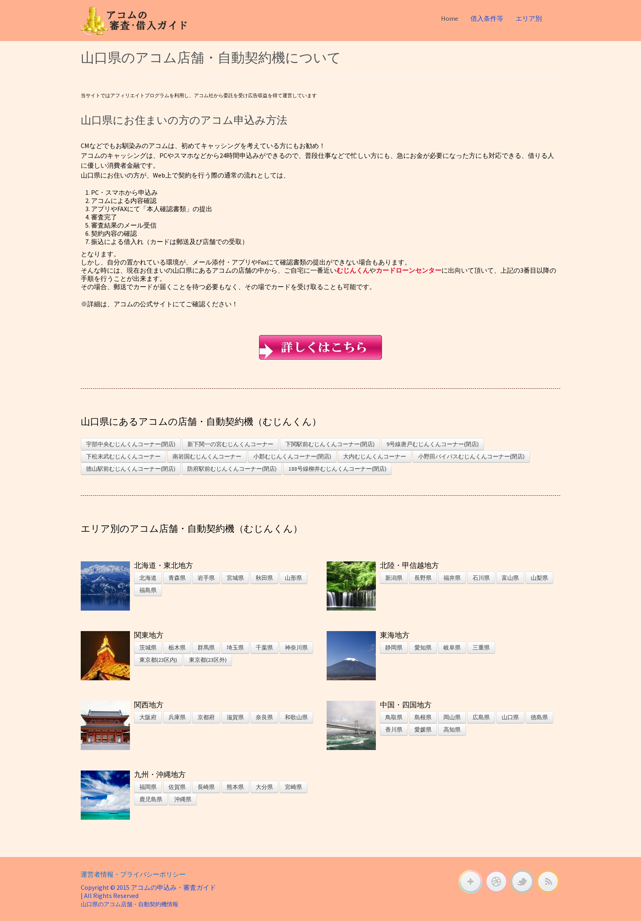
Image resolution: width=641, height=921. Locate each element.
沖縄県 (182, 799)
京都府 (206, 717)
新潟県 (393, 577)
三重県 (481, 647)
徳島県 (539, 717)
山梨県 (539, 577)
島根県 (423, 717)
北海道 (148, 577)
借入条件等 (487, 18)
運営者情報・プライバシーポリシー (133, 874)
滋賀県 (235, 717)
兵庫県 (177, 717)
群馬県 (206, 647)
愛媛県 (423, 729)
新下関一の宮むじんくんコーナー (230, 444)
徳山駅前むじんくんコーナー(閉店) (130, 468)
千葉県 (264, 647)
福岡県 (148, 787)
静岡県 (393, 647)
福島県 (148, 590)
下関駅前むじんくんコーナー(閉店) (330, 444)
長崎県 (206, 787)
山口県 (510, 717)
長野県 (423, 577)
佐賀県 (177, 787)
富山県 (510, 577)
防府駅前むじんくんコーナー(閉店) (232, 468)
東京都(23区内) (158, 659)
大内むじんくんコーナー (374, 456)
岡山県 (452, 717)
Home (449, 18)
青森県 (177, 577)
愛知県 (423, 647)
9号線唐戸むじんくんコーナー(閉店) (432, 444)
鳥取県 (393, 717)
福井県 (452, 577)
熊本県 (235, 787)
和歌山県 (296, 717)
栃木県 (177, 647)
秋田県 (264, 577)
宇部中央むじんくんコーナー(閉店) (130, 444)
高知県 (452, 729)
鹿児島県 (150, 799)
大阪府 (148, 717)
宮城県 (235, 577)
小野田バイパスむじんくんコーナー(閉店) (471, 456)
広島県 (481, 717)
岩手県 (206, 577)
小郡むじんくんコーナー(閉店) (292, 456)
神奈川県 (296, 647)
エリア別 (529, 18)
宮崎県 (293, 787)
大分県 (264, 787)
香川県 (393, 729)
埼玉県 (235, 647)
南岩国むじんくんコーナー (207, 456)
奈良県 (264, 717)
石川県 (481, 577)
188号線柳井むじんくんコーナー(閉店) (337, 468)
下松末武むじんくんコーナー (123, 456)
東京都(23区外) (208, 659)
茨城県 (148, 647)
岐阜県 (452, 647)
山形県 (293, 577)
